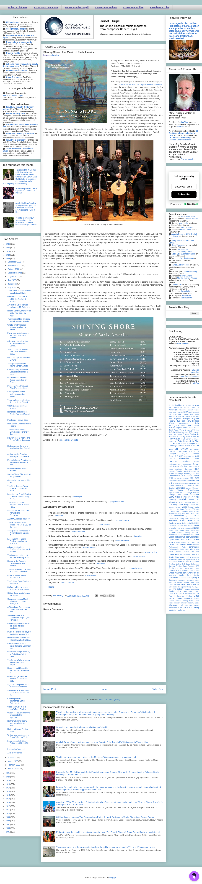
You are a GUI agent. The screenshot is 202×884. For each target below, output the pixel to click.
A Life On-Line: (188, 405)
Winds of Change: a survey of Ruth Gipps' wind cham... (18, 654)
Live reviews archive (106, 7)
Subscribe (184, 194)
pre (193, 551)
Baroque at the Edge (191, 416)
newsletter (172, 528)
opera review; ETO (183, 542)
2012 (8, 806)
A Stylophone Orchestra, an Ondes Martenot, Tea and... (18, 609)
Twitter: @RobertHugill (77, 7)
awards (196, 412)
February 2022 (14, 765)
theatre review (175, 591)
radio (188, 555)
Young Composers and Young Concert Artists (17, 365)
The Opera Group (184, 587)
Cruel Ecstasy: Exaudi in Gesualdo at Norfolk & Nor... (17, 371)
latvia (197, 505)
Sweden (186, 582)
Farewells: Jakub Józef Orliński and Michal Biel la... (18, 743)
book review (193, 425)
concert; (196, 462)
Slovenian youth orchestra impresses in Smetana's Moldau (82, 727)
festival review (180, 483)
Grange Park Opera (178, 495)
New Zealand (188, 526)
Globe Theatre (176, 490)
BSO (190, 432)
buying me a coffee (116, 501)
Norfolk (196, 528)
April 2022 (12, 757)
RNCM (196, 559)
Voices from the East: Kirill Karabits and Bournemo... (18, 513)
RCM (197, 555)
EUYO (171, 481)
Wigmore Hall (176, 605)
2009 (8, 817)
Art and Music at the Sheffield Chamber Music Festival (19, 549)
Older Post (157, 689)
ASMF (185, 412)
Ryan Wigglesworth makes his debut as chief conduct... (18, 625)
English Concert (192, 476)
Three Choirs (188, 591)
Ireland (181, 502)
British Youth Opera (176, 430)
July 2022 (12, 280)
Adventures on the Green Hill (186, 408)
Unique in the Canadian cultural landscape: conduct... (17, 563)
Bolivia (183, 425)
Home (51, 587)
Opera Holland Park (177, 537)
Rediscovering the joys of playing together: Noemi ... (18, 448)
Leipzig (171, 509)
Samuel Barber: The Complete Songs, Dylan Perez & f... (18, 617)
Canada (181, 446)
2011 (8, 810)
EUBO (196, 478)
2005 (8, 832)
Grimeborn (194, 495)
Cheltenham (182, 452)
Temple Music (180, 584)
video (196, 596)
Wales (179, 598)
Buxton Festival (189, 434)
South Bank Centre (189, 575)
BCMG (171, 423)
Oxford (171, 545)
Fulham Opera (193, 486)
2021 (8, 773)
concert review (122, 520)
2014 (8, 799)
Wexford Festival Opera (190, 603)
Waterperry (188, 598)
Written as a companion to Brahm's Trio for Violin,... (18, 736)
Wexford (177, 603)
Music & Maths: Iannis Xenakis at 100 (16, 576)
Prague (186, 551)
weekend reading (181, 601)
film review (192, 483)
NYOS (171, 535)
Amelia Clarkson (187, 258)
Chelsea (172, 452)
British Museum (194, 428)
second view (194, 568)
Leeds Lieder (193, 507)
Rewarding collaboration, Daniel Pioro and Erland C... (18, 414)
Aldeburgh (173, 410)
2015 (8, 795)
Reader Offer (174, 557)
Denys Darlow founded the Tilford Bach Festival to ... (19, 639)
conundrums (187, 464)
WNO (191, 608)
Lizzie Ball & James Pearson (183, 254)
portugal (178, 551)
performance (194, 547)
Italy (193, 502)
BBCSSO (195, 421)
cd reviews (194, 449)
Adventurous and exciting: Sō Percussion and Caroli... (18, 343)
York (175, 610)
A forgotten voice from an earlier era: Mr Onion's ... (18, 306)
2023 (8, 255)
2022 (8, 259)
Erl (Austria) (178, 478)
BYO (178, 443)
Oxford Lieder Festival (184, 545)
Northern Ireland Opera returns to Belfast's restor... (17, 723)
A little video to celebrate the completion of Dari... (19, 292)
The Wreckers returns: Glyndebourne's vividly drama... (17, 432)
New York (180, 526)
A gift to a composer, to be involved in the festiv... (18, 685)
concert (196, 458)
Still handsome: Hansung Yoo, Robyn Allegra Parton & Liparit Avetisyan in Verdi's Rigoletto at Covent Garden (105, 817)
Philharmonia (174, 549)
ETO (191, 478)
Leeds (184, 507)
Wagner (171, 598)
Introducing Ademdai (15, 749)
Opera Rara (186, 539)
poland (171, 551)
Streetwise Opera (193, 580)
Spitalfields (173, 578)
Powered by (184, 204)
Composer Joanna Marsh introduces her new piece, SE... (17, 601)
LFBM (193, 509)
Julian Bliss (186, 296)
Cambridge (173, 446)
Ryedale (172, 564)
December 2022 (15, 262)
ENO (171, 478)
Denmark (188, 469)
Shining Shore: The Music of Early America (19, 475)
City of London (187, 454)
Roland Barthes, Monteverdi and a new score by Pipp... (19, 313)
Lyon (197, 513)
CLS (176, 456)
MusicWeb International (189, 376)
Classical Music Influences (180, 140)
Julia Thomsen (186, 227)
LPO (188, 513)
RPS (188, 562)
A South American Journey (18, 519)
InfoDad (196, 383)
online (186, 535)
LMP (191, 511)
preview (174, 554)
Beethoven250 (184, 423)
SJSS (178, 571)
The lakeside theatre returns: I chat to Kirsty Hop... (17, 504)
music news (185, 520)
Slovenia (185, 571)
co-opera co (189, 456)
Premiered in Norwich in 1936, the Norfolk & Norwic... (17, 299)
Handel (182, 499)
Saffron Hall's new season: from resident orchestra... (19, 588)
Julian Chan (183, 249)
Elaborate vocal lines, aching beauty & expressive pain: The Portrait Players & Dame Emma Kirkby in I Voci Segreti (108, 832)
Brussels (184, 432)
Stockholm (172, 580)
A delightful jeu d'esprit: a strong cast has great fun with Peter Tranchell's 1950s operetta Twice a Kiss (102, 742)
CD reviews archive (133, 7)
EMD (179, 476)
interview (59, 515)
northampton (195, 530)
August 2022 (13, 277)
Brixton (178, 432)
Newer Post (49, 689)
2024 (8, 251)
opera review (90, 575)
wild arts (188, 605)
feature (189, 481)
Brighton (179, 428)
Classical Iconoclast (195, 371)
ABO (170, 408)
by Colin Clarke (189, 437)
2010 (8, 813)
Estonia (186, 478)
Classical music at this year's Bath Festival (16, 708)
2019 (8, 780)
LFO (197, 509)
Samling (179, 566)
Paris (184, 547)
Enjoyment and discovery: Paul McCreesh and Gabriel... (18, 335)
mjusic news (189, 516)
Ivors (197, 502)
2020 (8, 777)
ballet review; (194, 414)
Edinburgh (179, 473)
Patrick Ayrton (186, 276)
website (171, 601)
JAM (170, 505)
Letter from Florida (182, 509)
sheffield (172, 571)
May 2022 (12, 288)
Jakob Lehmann (187, 291)
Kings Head (178, 505)
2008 (8, 821)
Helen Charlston (191, 219)
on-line (181, 535)
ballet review (183, 414)
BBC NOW (186, 421)
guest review (193, 497)
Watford (196, 598)
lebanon (171, 507)
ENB (183, 476)
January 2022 (14, 768)
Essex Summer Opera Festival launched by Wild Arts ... (17, 541)
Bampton (172, 416)
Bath (170, 419)
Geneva (188, 488)
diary (196, 469)
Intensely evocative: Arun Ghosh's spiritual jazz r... (18, 387)
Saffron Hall (180, 564)
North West (184, 530)
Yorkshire (181, 610)
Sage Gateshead (192, 564)
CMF (181, 456)
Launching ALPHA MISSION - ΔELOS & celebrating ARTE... (19, 496)
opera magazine (192, 537)
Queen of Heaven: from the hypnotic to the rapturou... (18, 715)
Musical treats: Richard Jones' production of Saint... (16, 380)
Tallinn (171, 584)
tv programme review (182, 593)
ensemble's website (69, 440)
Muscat (186, 518)
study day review (175, 582)
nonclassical (189, 528)
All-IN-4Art (182, 410)
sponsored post (184, 578)
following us (77, 496)
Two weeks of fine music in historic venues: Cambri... (19, 320)
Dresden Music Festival (186, 471)
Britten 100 (189, 430)
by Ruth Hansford (183, 441)
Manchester (179, 516)
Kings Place (189, 505)
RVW (197, 562)
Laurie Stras (176, 285)
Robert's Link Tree (17, 7)
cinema (179, 454)
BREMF (172, 428)
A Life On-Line (175, 405)
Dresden (172, 471)
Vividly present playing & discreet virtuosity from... (18, 556)
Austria (191, 412)
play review (194, 549)
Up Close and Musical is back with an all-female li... (18, 670)
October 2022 (14, 269)
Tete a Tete (191, 584)
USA (197, 593)
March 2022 (13, 761)
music (192, 518)
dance (171, 469)
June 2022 (12, 284)
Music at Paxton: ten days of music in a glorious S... (19, 633)
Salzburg (172, 566)
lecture (178, 507)
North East (173, 530)
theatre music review (191, 589)
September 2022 (15, 273)
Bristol (185, 428)
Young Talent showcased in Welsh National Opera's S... (18, 533)
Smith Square (194, 571)
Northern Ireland (176, 532)
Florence (185, 486)
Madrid (171, 516)
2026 (8, 244)
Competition (184, 458)
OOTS (191, 535)
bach (170, 414)
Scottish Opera (183, 568)
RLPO (191, 559)
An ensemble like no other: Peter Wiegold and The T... (18, 692)
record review (89, 547)
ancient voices (193, 410)
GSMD (171, 497)
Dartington (178, 469)
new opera (172, 526)
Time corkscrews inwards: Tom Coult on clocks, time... (18, 351)
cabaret (183, 443)
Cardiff (187, 446)
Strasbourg (181, 580)
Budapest (196, 432)
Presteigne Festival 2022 (17, 420)
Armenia (180, 412)
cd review (54, 55)
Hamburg (172, 500)
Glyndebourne (193, 490)
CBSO (193, 446)
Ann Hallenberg (190, 271)
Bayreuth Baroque (182, 419)
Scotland (172, 568)
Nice (178, 528)
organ (193, 542)
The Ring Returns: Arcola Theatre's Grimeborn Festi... (17, 488)
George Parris (186, 252)
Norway (187, 532)
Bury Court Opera (175, 434)
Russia (192, 562)
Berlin (196, 423)
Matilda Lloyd (186, 298)
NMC (182, 528)
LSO (193, 513)
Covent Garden (180, 466)
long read (181, 513)
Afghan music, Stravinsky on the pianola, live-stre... (19, 455)
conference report (175, 464)
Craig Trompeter (178, 245)
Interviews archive (159, 7)
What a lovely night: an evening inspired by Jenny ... (16, 327)
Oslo (197, 542)
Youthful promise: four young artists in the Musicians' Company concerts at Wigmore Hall (96, 757)
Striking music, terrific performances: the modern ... (16, 394)
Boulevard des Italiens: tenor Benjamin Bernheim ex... (19, 646)
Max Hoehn (183, 223)
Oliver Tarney (185, 230)
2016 (8, 791)
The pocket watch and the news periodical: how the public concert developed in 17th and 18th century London (105, 847)
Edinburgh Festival (191, 473)
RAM (193, 555)
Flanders (178, 486)
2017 (8, 788)
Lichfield (172, 511)
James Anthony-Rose (180, 265)
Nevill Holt (195, 523)
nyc (193, 532)
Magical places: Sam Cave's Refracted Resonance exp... (19, 462)
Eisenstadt (172, 476)
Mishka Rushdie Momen (187, 278)
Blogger (112, 877)
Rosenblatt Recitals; (177, 562)
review (171, 559)
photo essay (184, 549)
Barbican (180, 416)
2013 (8, 802)
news (196, 525)
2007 (8, 824)
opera (196, 535)
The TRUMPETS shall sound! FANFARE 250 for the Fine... (19, 524)
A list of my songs (14, 753)
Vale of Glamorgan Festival (180, 596)
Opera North (174, 539)
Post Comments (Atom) (109, 699)
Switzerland (195, 582)
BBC (179, 421)
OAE (175, 535)
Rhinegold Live (179, 559)
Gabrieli (171, 488)
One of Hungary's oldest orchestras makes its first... (17, 678)
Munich (196, 516)
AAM (197, 405)
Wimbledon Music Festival (178, 608)
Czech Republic (193, 466)
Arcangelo (172, 412)
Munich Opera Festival (176, 518)
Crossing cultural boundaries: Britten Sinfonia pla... (16, 701)
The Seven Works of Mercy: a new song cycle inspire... (19, 662)
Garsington (180, 488)
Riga (187, 559)
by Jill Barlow (186, 439)
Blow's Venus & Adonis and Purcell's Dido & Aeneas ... (18, 440)
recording (195, 557)
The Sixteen (178, 589)
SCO (197, 566)
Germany (195, 488)
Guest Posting (181, 497)
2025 (8, 248)
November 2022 (15, 266)
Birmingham (174, 425)
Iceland (191, 500)
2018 (8, 784)
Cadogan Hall (193, 443)
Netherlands (186, 523)
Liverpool (184, 511)
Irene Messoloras (188, 216)
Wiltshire (196, 605)
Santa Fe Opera (189, 566)
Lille (177, 511)
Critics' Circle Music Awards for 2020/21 (18, 594)
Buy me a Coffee (188, 159)
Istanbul (188, 502)
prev (197, 551)
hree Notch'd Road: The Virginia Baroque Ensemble (140, 84)
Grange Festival (192, 492)
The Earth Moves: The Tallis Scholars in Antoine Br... (19, 570)
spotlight (195, 577)
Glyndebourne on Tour (177, 492)
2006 (8, 828)
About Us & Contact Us (46, 7)
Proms (183, 555)
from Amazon (183, 344)
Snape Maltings (175, 573)
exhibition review (179, 481)
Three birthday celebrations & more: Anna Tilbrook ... (18, 401)
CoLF (197, 456)
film (186, 483)
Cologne (172, 458)
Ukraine (192, 593)
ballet (175, 414)
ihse (198, 500)
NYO (197, 532)
